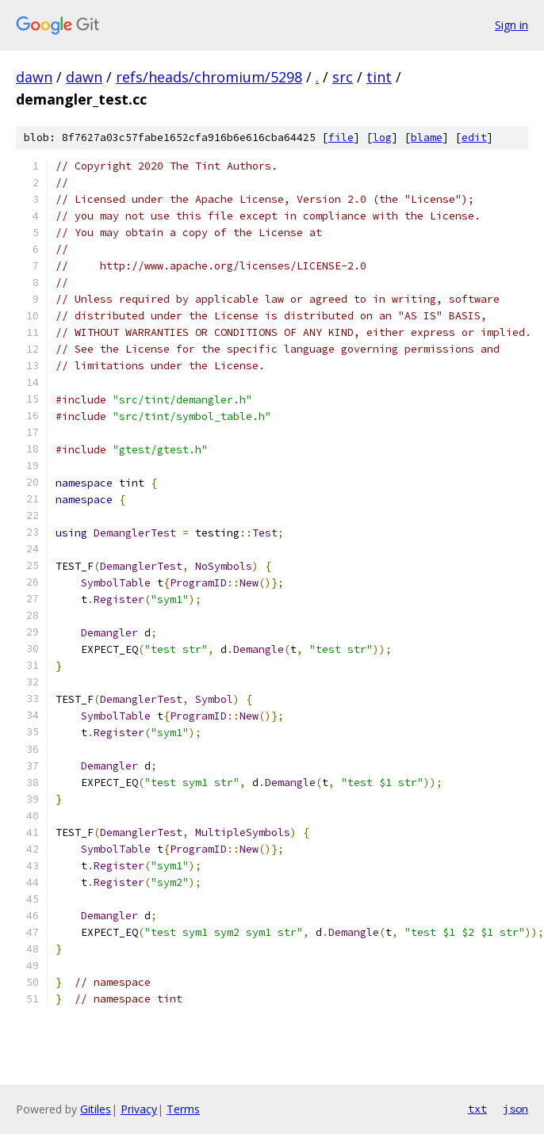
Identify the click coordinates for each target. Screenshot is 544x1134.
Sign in (511, 24)
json (515, 1109)
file (341, 137)
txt (477, 1109)
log (382, 137)
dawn (34, 76)
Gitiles (95, 1109)
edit (474, 137)
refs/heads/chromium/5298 (209, 76)
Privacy (139, 1109)
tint (379, 76)
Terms (183, 1109)
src (342, 76)
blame (426, 137)
